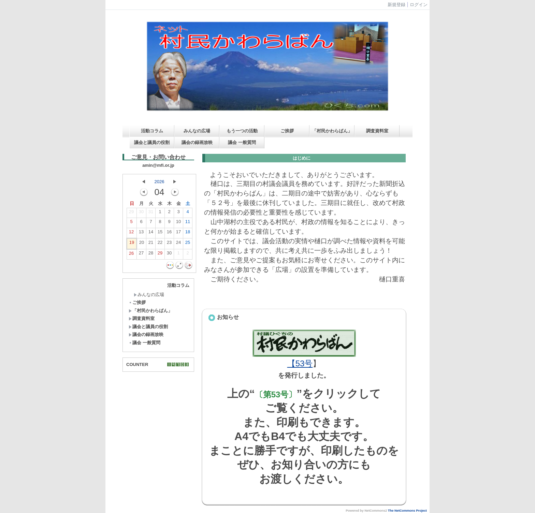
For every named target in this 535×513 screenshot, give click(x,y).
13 (141, 233)
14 (150, 233)
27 (141, 254)
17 (178, 233)
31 (150, 213)
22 (160, 244)
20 (141, 244)
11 (187, 223)
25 (187, 244)
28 (150, 254)
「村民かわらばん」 (332, 130)
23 (169, 244)
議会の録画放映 (197, 142)
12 (131, 233)
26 (131, 255)
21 (150, 244)
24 (178, 244)
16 (169, 233)
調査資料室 (377, 130)
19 (131, 244)
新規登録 (396, 4)
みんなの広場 (197, 130)
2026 (159, 181)
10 (178, 223)
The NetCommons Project (407, 510)
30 (141, 213)
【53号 (300, 363)
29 (131, 213)
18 (187, 233)
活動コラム (152, 130)
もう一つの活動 (242, 130)
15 (160, 233)
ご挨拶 (287, 130)
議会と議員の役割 (152, 142)
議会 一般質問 (242, 142)
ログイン (419, 4)
